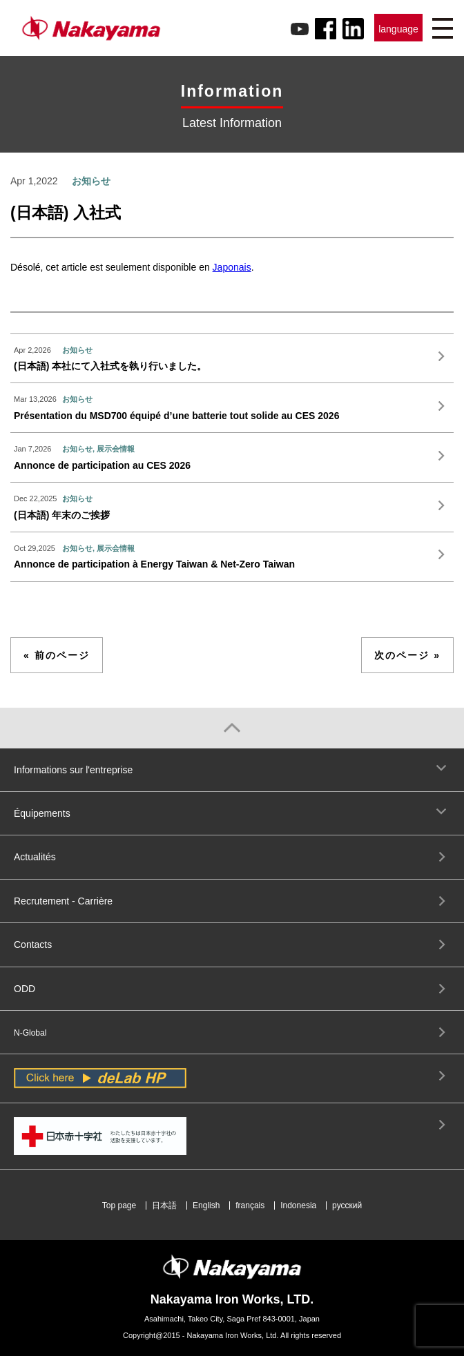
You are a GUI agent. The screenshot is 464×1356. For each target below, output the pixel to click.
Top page (119, 1205)
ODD (24, 989)
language (398, 29)
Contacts (33, 944)
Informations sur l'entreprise (73, 770)
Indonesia (298, 1205)
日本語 (164, 1205)
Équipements (42, 813)
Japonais (232, 267)
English (206, 1205)
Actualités (35, 857)
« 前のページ (56, 655)
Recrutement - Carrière (63, 901)
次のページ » (407, 655)
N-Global (30, 1033)
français (249, 1205)
